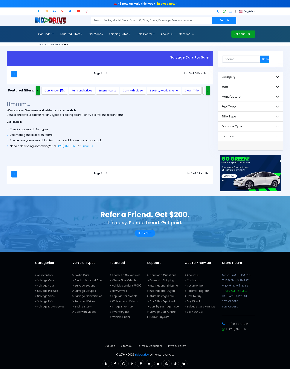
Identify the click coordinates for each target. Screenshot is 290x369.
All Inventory (44, 275)
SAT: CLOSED (230, 301)
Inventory (54, 44)
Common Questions (161, 275)
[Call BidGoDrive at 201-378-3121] (218, 11)
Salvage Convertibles (87, 296)
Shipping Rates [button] (119, 34)
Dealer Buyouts (158, 317)
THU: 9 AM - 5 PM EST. (236, 291)
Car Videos (96, 34)
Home (43, 44)
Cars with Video (133, 90)
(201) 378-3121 (67, 146)
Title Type (229, 116)
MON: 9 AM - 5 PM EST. (236, 275)
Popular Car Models (123, 296)
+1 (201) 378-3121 (235, 324)
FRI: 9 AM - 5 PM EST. (235, 296)
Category (229, 77)
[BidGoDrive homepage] (51, 22)
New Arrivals (118, 291)
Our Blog (109, 346)
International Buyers (161, 291)
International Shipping (162, 285)
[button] (38, 11)
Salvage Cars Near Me (200, 306)
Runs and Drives (82, 90)
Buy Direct (192, 301)
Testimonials (194, 285)
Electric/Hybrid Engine (164, 90)
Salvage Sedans (83, 285)
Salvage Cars (44, 280)
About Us (167, 34)
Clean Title (192, 90)
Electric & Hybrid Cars (87, 280)
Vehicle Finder (120, 317)
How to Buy (193, 296)
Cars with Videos (84, 312)
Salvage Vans (45, 296)
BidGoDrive (142, 354)
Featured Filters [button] (71, 34)
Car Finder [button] (46, 34)
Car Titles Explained (161, 301)
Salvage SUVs (44, 285)
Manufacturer (232, 96)
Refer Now (145, 233)
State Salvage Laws (161, 296)
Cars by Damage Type (163, 306)
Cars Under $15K (55, 90)
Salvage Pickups (46, 291)
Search (224, 20)
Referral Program (197, 291)
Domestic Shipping (160, 280)
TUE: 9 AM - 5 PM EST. (235, 280)
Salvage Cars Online (161, 312)
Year (225, 87)
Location (228, 136)
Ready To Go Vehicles (125, 275)
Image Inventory (122, 306)
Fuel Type (229, 106)
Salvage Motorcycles (49, 306)
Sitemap (126, 346)
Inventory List (119, 312)
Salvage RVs (44, 301)
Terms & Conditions (150, 346)
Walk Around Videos (124, 301)
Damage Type (232, 126)
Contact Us (186, 34)
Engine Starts (107, 90)
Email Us (87, 146)
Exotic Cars (80, 275)
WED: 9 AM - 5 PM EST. (236, 285)
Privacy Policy (177, 346)
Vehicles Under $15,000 (125, 285)
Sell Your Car (242, 34)
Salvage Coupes (84, 291)
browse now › (167, 4)
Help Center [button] (146, 34)
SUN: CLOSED (230, 306)
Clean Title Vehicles (124, 280)
